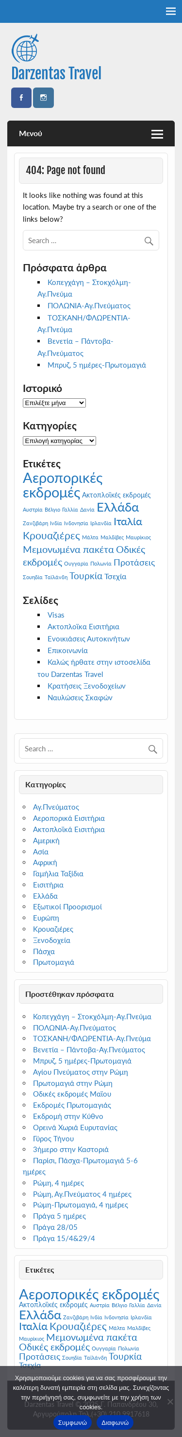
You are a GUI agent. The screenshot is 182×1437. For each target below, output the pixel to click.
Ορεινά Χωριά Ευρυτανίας (75, 1127)
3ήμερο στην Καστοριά (71, 1149)
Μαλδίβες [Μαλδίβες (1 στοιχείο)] (112, 537)
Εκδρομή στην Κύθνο (68, 1116)
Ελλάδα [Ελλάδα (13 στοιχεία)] (118, 506)
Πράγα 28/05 (55, 1227)
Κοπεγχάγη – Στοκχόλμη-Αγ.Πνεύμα (92, 1016)
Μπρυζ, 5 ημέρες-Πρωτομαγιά (97, 364)
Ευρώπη (46, 917)
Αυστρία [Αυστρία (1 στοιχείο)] (33, 509)
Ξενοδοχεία (51, 940)
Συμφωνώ (72, 1422)
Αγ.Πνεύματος (56, 806)
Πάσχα (44, 951)
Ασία (41, 851)
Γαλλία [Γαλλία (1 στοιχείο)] (70, 509)
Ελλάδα (45, 895)
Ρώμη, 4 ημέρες (58, 1182)
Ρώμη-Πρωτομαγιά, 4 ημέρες (80, 1204)
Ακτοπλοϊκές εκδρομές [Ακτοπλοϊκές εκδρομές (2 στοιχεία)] (116, 495)
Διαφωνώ (115, 1422)
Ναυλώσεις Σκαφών (80, 697)
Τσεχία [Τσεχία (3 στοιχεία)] (115, 576)
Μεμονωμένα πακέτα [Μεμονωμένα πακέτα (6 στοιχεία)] (68, 549)
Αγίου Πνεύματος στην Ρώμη (80, 1071)
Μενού (30, 133)
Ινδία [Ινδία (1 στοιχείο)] (56, 523)
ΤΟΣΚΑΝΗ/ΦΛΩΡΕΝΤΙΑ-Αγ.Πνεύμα (92, 1038)
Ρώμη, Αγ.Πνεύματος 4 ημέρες (82, 1193)
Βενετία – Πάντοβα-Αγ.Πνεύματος (89, 1049)
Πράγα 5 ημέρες (59, 1215)
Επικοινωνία (68, 650)
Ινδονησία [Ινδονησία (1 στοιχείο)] (76, 523)
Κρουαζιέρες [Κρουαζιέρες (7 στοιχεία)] (51, 535)
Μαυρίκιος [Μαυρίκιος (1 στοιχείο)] (138, 537)
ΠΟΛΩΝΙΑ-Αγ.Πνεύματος (89, 305)
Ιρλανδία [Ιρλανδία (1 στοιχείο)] (101, 523)
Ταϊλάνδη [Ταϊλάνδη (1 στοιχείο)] (56, 577)
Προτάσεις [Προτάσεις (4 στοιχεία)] (134, 562)
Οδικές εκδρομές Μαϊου (72, 1093)
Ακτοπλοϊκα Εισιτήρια (83, 626)
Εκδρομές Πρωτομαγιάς (72, 1104)
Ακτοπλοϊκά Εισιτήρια (69, 829)
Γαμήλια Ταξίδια (58, 873)
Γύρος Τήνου (53, 1138)
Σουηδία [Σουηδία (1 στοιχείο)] (33, 577)
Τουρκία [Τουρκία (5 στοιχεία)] (85, 575)
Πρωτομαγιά (53, 962)
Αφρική (45, 862)
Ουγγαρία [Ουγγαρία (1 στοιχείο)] (76, 563)
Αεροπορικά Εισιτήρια (69, 818)
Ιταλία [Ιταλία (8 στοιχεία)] (128, 521)
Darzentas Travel (56, 73)
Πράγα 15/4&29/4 (64, 1238)
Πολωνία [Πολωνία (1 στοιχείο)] (101, 563)
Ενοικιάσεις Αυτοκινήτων (89, 638)
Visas (56, 614)
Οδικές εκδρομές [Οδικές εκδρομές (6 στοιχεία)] (54, 1346)
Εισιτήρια (48, 884)
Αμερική (46, 840)
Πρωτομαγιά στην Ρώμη (73, 1083)
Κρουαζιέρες (53, 928)
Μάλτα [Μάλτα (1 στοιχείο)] (90, 537)
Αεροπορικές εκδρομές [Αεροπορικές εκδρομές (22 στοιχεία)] (62, 484)
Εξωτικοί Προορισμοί (67, 906)
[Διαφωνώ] (170, 1401)
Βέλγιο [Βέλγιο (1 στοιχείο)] (52, 509)
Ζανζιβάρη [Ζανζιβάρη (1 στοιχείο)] (35, 523)
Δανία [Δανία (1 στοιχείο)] (87, 509)
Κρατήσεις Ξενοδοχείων (87, 685)
